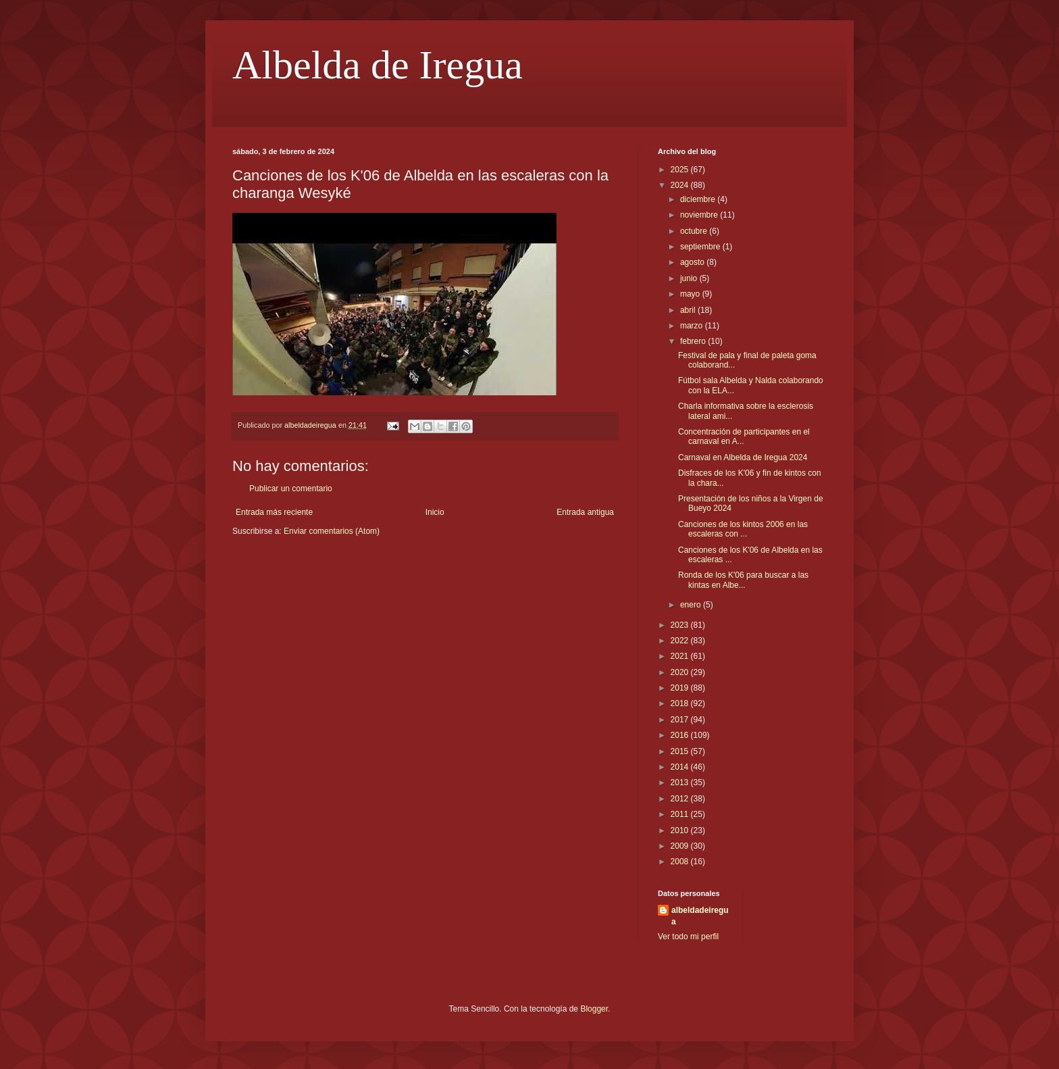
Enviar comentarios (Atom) (332, 531)
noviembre (700, 215)
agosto (693, 262)
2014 (681, 767)
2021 (681, 656)
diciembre (698, 199)
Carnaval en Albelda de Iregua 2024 (742, 457)
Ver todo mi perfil (688, 936)
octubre (694, 231)
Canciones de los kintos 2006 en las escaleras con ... (743, 529)
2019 (681, 688)
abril (689, 310)
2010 (681, 830)
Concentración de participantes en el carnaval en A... (744, 436)
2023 (681, 625)
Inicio (434, 512)
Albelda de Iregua (377, 65)
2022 (681, 640)
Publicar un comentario (290, 488)
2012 (681, 798)
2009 (681, 846)
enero (691, 605)
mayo (691, 294)
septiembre (701, 246)
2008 (681, 861)
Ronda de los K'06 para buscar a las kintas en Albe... (743, 579)
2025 (681, 169)
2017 (681, 719)
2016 (681, 735)
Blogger (594, 1009)
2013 (681, 782)
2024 (681, 185)
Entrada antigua (585, 512)
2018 (681, 703)
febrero (694, 341)
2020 (681, 672)
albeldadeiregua (700, 915)
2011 (681, 814)
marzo (692, 325)
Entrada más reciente (274, 512)
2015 (681, 751)
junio (690, 278)
